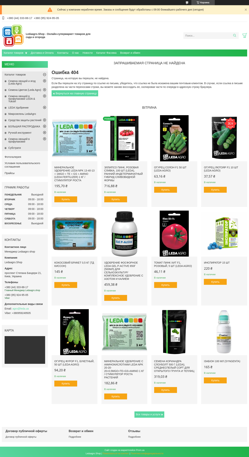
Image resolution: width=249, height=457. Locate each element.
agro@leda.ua (21, 308)
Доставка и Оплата (42, 52)
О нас (75, 52)
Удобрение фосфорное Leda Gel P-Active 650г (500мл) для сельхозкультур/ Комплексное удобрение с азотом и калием (123, 270)
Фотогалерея (13, 156)
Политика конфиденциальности (147, 453)
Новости (88, 52)
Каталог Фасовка (106, 52)
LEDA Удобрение (18, 107)
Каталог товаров (13, 52)
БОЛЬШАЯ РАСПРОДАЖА (24, 126)
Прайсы (10, 173)
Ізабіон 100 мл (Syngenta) (222, 361)
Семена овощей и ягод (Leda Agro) (22, 82)
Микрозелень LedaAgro (22, 113)
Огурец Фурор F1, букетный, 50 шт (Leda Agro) (74, 363)
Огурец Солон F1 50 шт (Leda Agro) (170, 169)
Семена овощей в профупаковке (19, 140)
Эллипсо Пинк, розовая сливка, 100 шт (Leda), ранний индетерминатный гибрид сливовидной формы (123, 174)
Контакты (62, 52)
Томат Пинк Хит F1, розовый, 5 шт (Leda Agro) (173, 264)
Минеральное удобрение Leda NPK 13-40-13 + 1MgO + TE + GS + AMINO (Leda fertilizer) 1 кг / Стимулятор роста (74, 174)
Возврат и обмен (130, 52)
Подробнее (75, 436)
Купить (66, 199)
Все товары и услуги (148, 414)
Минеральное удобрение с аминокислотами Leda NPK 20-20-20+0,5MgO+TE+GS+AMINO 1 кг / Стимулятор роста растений (124, 369)
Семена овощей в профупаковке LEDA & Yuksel (21, 99)
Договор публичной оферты (21, 436)
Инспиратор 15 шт (217, 262)
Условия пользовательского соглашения (22, 165)
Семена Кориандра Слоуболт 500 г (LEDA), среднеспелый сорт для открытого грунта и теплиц (174, 366)
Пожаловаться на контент (116, 453)
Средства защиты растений (24, 120)
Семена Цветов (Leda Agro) (24, 89)
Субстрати (14, 147)
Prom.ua (140, 450)
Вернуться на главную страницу (76, 93)
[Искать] (234, 35)
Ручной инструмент (19, 132)
